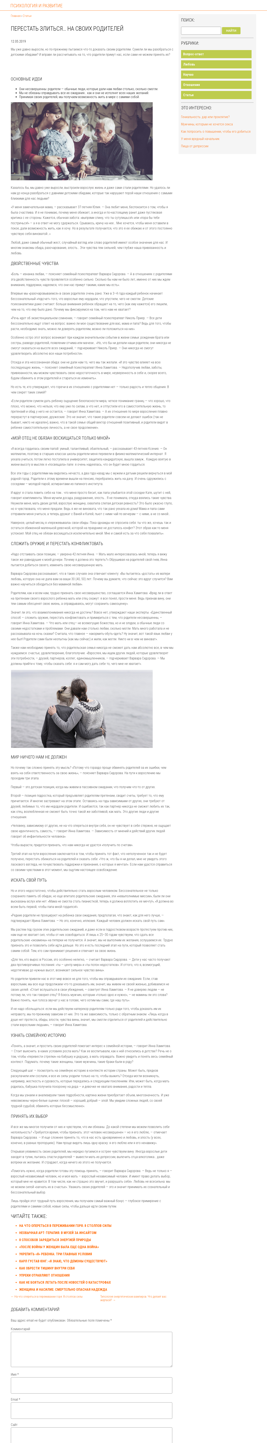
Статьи (188, 95)
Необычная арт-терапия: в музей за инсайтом (57, 1233)
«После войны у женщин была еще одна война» (59, 1247)
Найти (231, 30)
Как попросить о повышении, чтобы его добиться (216, 132)
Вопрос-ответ (193, 54)
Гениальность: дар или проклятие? (205, 117)
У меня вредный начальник (200, 139)
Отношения (191, 85)
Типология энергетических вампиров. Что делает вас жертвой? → (133, 1298)
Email (15, 1404)
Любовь (189, 64)
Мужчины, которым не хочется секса (207, 124)
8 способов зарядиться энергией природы (55, 1240)
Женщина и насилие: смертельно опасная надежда (63, 1290)
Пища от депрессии (194, 146)
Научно (188, 75)
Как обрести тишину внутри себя (47, 1268)
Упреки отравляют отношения (44, 1275)
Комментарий (20, 1329)
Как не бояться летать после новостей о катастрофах (65, 1282)
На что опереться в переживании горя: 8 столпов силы (65, 1226)
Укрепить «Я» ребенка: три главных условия (55, 1254)
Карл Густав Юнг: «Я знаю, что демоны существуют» (63, 1261)
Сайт (14, 1430)
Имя (15, 1379)
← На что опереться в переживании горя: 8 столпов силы (47, 1296)
